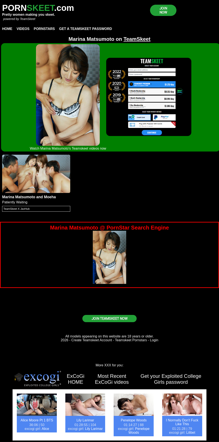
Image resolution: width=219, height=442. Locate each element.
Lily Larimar (85, 420)
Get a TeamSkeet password (85, 29)
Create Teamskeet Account (91, 340)
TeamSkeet (27, 19)
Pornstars (44, 29)
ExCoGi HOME (75, 379)
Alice (45, 429)
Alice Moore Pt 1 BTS (37, 420)
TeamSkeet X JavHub (16, 208)
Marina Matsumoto (18, 197)
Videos (23, 29)
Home (7, 29)
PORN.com (38, 8)
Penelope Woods (134, 420)
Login (154, 340)
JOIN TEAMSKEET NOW (109, 319)
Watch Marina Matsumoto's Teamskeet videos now (68, 148)
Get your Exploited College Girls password (170, 379)
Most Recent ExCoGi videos (112, 379)
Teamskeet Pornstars (131, 340)
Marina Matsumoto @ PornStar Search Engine (109, 228)
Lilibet (190, 432)
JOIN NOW (163, 10)
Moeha (50, 197)
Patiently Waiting (14, 202)
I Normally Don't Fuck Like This (182, 422)
